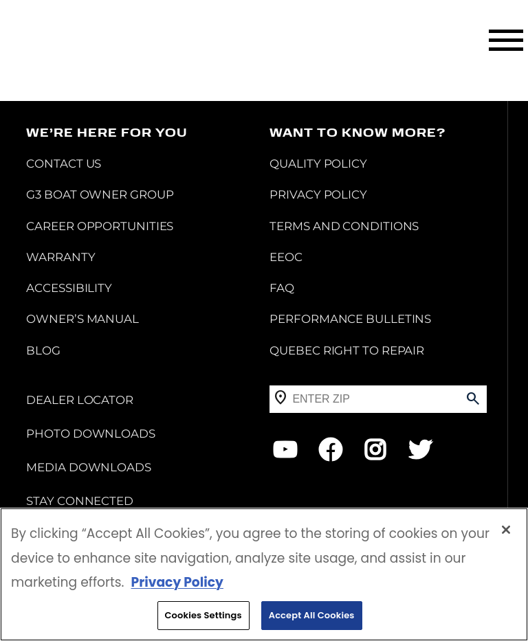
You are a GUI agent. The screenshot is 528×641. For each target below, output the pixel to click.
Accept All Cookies (312, 616)
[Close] (506, 531)
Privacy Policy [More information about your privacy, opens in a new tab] (177, 583)
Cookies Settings (203, 616)
